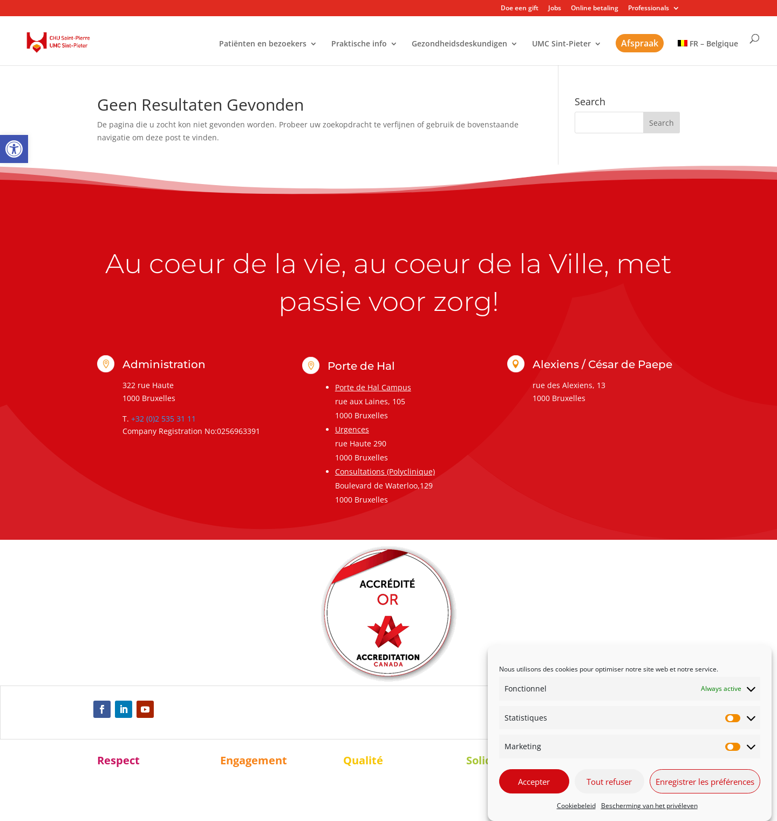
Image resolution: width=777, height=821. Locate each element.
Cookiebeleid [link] (576, 805)
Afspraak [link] (639, 43)
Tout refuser (609, 781)
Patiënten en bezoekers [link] (262, 44)
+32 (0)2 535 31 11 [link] (163, 418)
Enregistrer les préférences (705, 781)
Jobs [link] (554, 8)
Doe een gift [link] (520, 8)
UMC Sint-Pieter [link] (561, 44)
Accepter (534, 781)
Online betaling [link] (594, 8)
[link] (14, 149)
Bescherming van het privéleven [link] (649, 805)
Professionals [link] (648, 8)
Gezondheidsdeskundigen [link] (459, 44)
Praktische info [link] (359, 44)
